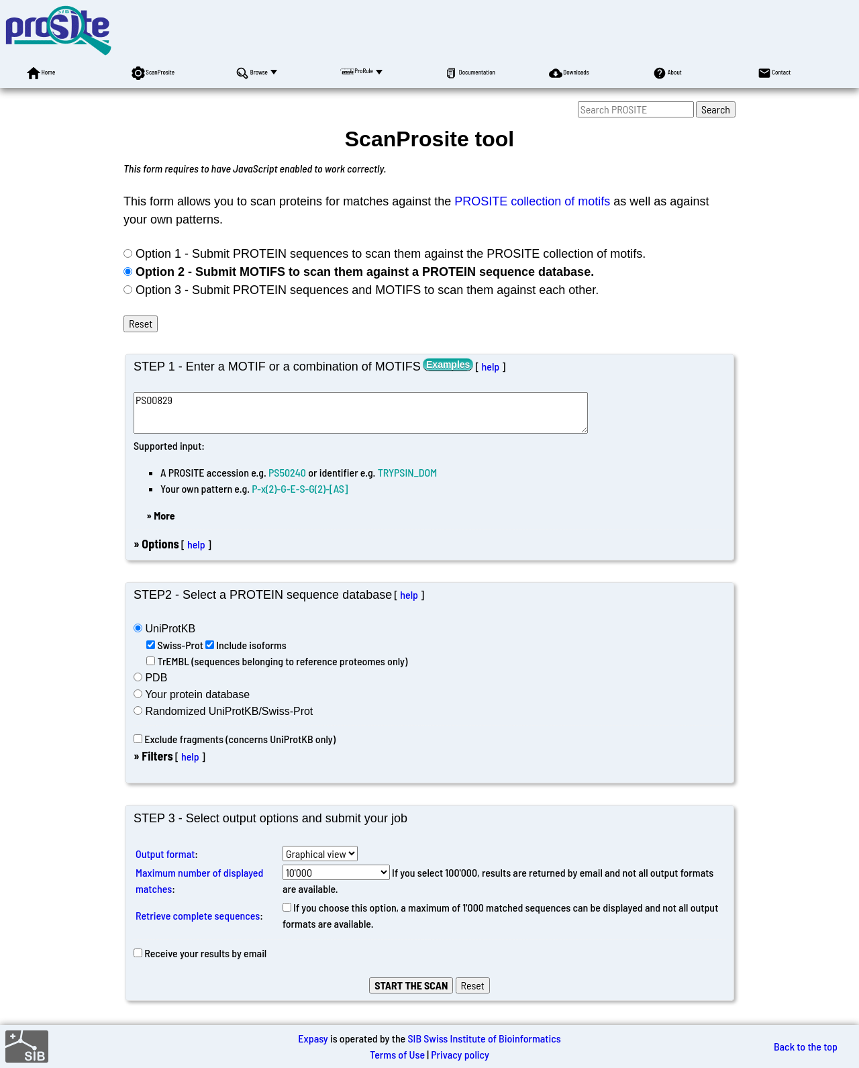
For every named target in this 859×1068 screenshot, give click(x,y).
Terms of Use (397, 1054)
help (490, 366)
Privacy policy (460, 1054)
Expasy (312, 1038)
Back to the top (806, 1046)
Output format (165, 853)
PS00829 (361, 412)
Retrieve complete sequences (198, 915)
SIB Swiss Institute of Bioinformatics (483, 1038)
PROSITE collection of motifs (532, 201)
